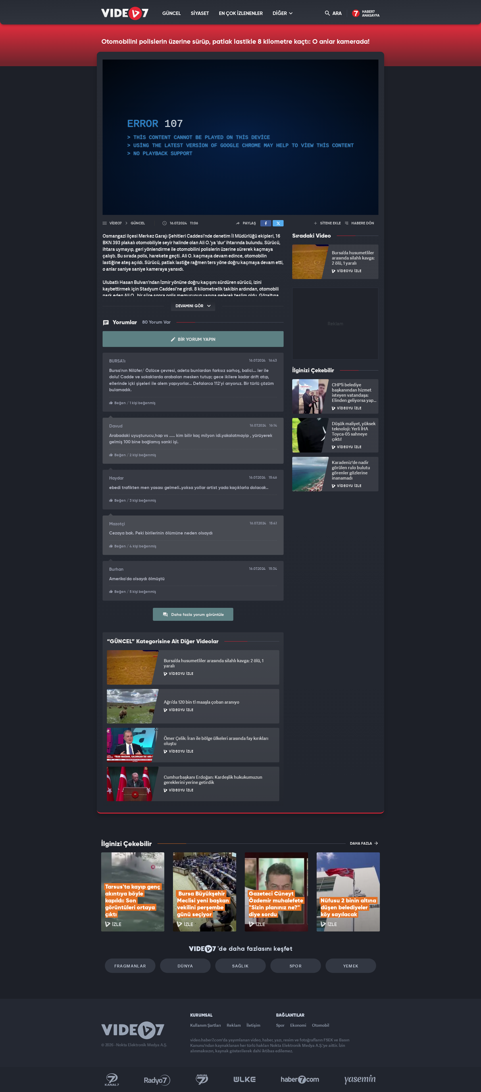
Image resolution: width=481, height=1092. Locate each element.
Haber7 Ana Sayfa (366, 13)
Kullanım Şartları (205, 1025)
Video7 (115, 223)
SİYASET (200, 13)
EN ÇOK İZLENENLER (241, 13)
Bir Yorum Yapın (193, 339)
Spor (296, 966)
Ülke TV (245, 1079)
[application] (240, 137)
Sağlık (240, 966)
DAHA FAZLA (364, 843)
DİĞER (283, 13)
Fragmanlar (130, 966)
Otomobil (320, 1025)
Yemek (351, 966)
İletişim (253, 1025)
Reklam (234, 1025)
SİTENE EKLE (327, 223)
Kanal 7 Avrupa (202, 1079)
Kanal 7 (112, 1079)
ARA (333, 13)
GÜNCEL (171, 13)
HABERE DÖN (359, 223)
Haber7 (300, 1079)
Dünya (185, 966)
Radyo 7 (157, 1079)
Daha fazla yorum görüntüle (193, 614)
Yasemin (361, 1079)
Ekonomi (298, 1025)
